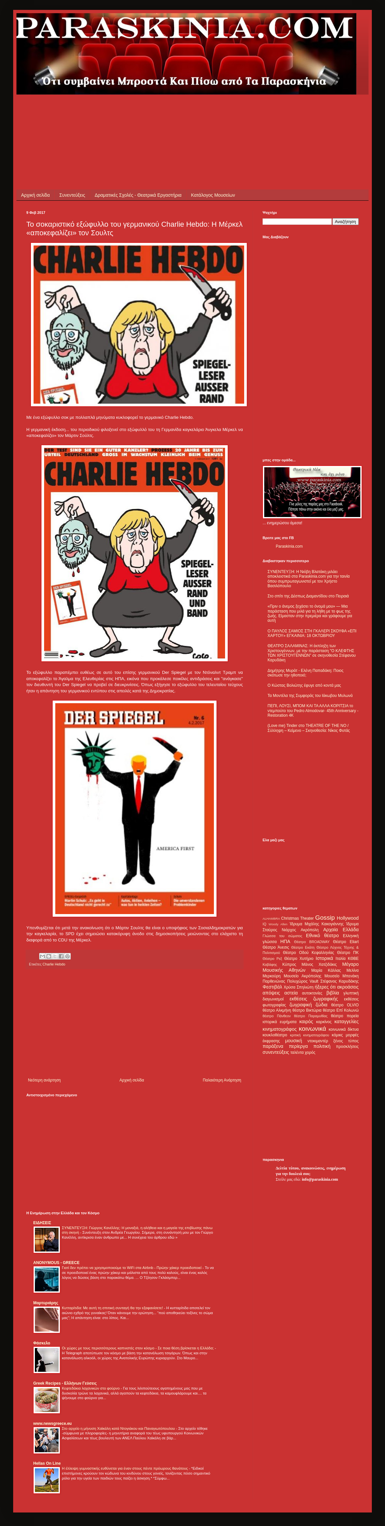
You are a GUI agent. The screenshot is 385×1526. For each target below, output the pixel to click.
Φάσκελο (41, 1343)
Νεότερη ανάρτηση (44, 1080)
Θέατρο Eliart (346, 941)
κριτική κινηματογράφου (309, 1035)
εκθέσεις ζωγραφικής (314, 998)
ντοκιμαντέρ (318, 1041)
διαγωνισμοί (273, 999)
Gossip (325, 917)
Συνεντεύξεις (72, 195)
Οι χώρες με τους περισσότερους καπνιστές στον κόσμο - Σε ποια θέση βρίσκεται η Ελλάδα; (138, 1348)
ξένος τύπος (346, 1041)
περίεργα (298, 1046)
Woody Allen (278, 924)
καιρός (306, 1021)
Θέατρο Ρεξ (272, 959)
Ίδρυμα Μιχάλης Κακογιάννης (317, 924)
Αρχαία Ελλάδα (341, 929)
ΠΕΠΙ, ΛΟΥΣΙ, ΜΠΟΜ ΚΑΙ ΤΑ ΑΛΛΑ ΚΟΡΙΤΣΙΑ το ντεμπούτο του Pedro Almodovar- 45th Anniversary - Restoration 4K (313, 711)
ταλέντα (297, 1052)
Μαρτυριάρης (45, 1303)
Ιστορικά (324, 958)
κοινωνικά (312, 1028)
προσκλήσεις (347, 1046)
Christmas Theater (297, 918)
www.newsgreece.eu (52, 1423)
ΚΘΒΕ (353, 958)
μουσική (293, 1040)
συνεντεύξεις (276, 1052)
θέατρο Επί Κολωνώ (341, 1010)
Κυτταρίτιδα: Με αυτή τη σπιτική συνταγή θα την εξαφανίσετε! (113, 1308)
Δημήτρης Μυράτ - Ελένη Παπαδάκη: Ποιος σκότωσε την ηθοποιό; (306, 672)
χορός (310, 1052)
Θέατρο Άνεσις (276, 947)
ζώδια (321, 1004)
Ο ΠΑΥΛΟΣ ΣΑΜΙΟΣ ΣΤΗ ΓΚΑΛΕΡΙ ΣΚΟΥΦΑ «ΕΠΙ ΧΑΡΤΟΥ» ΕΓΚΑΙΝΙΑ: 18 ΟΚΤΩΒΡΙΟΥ (312, 633)
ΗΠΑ (285, 941)
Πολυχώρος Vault (303, 981)
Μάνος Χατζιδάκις (319, 964)
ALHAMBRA (271, 918)
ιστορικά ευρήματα (279, 1022)
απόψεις (271, 992)
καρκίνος (324, 1022)
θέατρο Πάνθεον (277, 1016)
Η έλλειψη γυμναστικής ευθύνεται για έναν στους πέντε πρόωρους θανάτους (125, 1468)
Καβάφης (270, 964)
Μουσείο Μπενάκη (341, 976)
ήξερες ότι (325, 987)
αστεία (291, 992)
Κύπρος (289, 964)
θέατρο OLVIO (345, 1005)
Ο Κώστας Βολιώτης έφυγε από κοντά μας (304, 685)
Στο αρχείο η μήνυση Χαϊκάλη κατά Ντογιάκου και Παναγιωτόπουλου (119, 1428)
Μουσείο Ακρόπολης (302, 976)
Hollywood (348, 918)
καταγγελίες (346, 1021)
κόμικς (337, 1035)
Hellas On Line (47, 1463)
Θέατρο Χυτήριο (299, 958)
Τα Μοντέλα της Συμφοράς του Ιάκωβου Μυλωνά (310, 695)
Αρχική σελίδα (35, 195)
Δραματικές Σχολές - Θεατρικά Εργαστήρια (138, 195)
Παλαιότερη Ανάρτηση (222, 1080)
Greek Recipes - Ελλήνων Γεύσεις (65, 1383)
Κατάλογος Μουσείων (213, 195)
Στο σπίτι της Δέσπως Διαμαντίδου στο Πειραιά (308, 596)
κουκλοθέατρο (275, 1035)
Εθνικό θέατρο (322, 935)
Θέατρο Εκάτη (303, 947)
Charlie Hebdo (53, 964)
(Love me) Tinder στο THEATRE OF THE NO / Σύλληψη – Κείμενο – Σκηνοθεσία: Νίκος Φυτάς (309, 728)
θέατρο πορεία (345, 1016)
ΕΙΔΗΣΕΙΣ (42, 1223)
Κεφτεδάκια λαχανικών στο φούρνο (91, 1388)
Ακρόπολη (310, 930)
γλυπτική (351, 993)
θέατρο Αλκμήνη (277, 1010)
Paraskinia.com (289, 546)
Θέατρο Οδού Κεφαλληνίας (308, 952)
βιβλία (332, 992)
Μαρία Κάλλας (326, 970)
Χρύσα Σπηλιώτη (299, 987)
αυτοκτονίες (312, 993)
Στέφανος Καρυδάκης (339, 981)
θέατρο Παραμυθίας (311, 1016)
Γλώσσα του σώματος (282, 936)
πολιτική (321, 1046)
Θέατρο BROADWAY (312, 942)
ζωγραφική (301, 1004)
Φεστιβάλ (272, 987)
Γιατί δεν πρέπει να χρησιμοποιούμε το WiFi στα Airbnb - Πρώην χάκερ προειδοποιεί (132, 1268)
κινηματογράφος (280, 1029)
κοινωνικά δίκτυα (344, 1029)
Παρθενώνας (274, 981)
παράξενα (273, 1046)
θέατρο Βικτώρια (307, 1010)
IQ (264, 924)
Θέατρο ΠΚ (348, 952)
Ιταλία (341, 958)
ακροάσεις (348, 987)
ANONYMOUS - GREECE (56, 1262)
